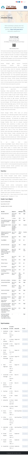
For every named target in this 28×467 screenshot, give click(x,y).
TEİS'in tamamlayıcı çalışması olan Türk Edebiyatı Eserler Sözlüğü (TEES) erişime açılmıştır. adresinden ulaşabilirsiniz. (14, 28)
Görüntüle (25, 331)
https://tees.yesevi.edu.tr (16, 29)
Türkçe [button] (23, 1)
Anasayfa (3, 15)
